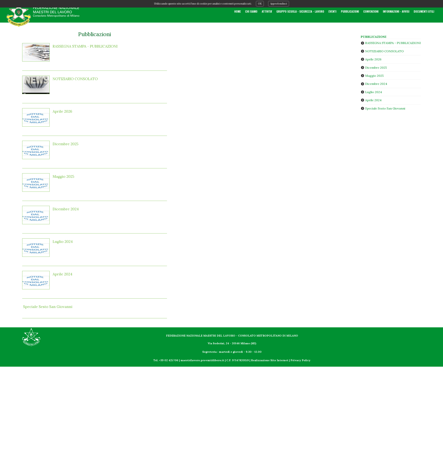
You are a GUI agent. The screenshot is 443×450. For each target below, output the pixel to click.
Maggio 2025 (63, 176)
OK (260, 3)
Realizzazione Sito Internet (269, 360)
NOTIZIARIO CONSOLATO (75, 79)
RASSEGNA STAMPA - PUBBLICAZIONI (85, 46)
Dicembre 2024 (66, 209)
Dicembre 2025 (65, 144)
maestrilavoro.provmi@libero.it (202, 360)
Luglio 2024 (63, 241)
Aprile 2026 (62, 111)
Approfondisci (278, 3)
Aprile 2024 (62, 274)
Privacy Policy (300, 360)
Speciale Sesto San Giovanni (47, 306)
